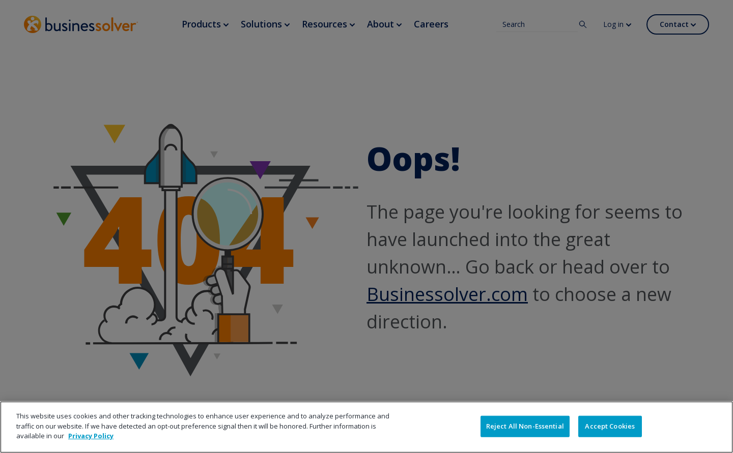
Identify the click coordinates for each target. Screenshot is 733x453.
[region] (366, 427)
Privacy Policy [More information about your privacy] (91, 435)
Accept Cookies (610, 426)
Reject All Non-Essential (525, 426)
